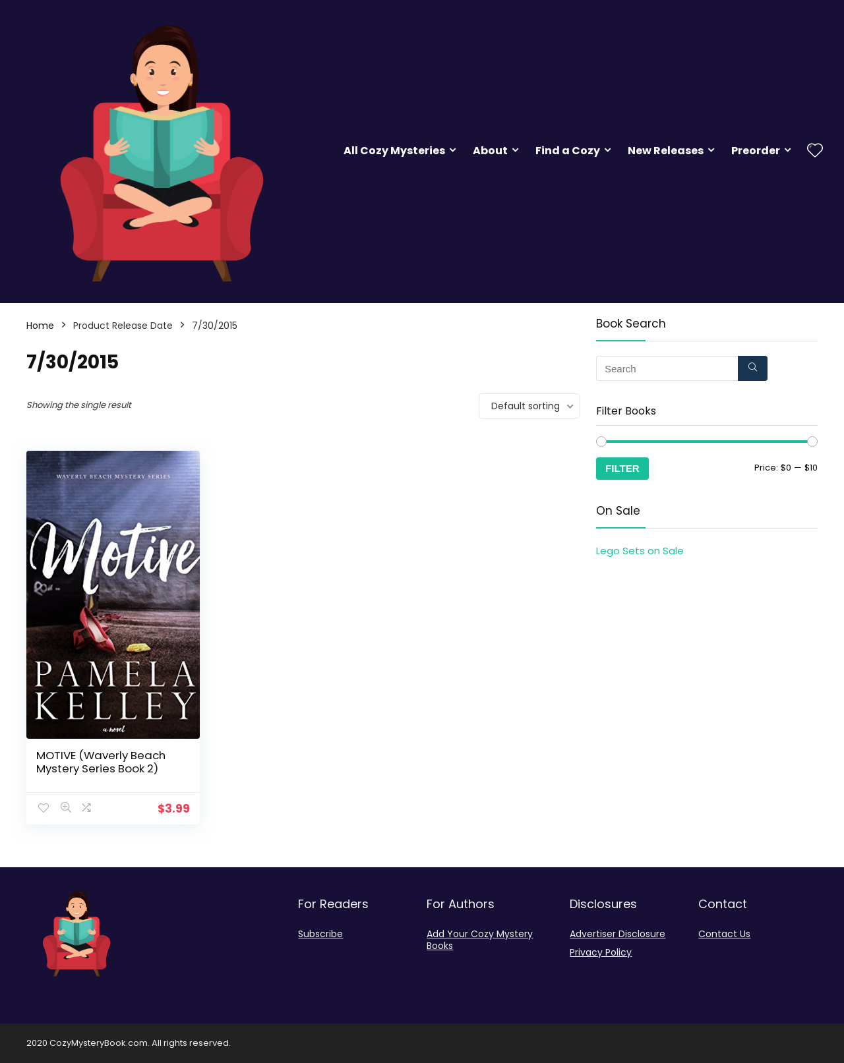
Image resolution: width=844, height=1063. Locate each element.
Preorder (755, 150)
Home (40, 325)
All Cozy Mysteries (394, 150)
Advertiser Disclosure (617, 933)
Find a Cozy (567, 150)
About (490, 150)
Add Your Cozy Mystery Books (480, 939)
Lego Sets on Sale (640, 551)
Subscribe (320, 933)
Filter (622, 468)
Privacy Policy (601, 952)
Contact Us (724, 933)
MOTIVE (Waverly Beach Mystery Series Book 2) (101, 761)
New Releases (666, 150)
